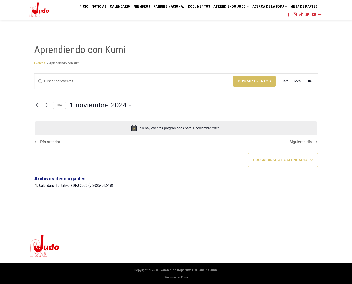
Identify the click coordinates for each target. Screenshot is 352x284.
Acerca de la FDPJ (269, 6)
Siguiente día (304, 142)
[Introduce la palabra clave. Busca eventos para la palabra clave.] (133, 81)
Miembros (142, 7)
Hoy (59, 105)
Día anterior (47, 142)
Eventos (39, 63)
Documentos (199, 7)
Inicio (83, 7)
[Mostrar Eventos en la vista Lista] (285, 81)
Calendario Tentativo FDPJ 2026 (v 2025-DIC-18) (76, 185)
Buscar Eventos (254, 81)
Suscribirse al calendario (280, 160)
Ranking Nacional (169, 7)
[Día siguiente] (46, 105)
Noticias (99, 7)
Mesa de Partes (304, 7)
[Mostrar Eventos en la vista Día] (309, 81)
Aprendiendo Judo (231, 6)
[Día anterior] (37, 105)
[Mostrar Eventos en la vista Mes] (297, 81)
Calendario (120, 7)
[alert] (176, 128)
